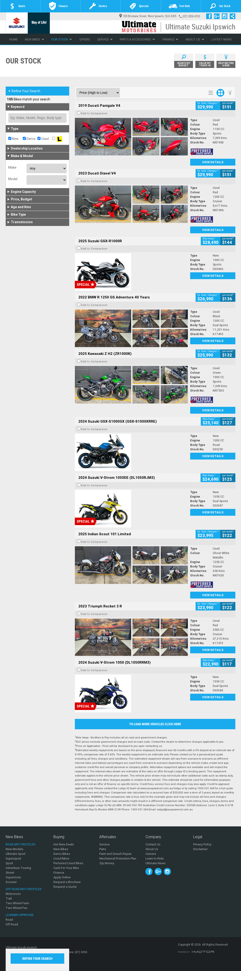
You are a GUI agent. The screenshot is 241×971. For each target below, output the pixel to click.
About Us (194, 39)
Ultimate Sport (15, 854)
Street (10, 873)
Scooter (11, 882)
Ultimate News (155, 863)
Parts (102, 849)
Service (105, 39)
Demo (29, 139)
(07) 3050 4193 (191, 16)
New (13, 139)
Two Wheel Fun (16, 908)
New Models (14, 849)
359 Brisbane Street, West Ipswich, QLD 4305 (147, 16)
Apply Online (62, 877)
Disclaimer (200, 849)
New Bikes (34, 39)
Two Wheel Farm (17, 903)
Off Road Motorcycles (24, 889)
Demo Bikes (61, 854)
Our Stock (61, 39)
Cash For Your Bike (66, 868)
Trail (9, 898)
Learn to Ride (154, 858)
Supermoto (13, 877)
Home (13, 39)
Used (43, 139)
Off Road (12, 924)
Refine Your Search (24, 91)
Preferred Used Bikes (68, 863)
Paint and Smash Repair (115, 854)
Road (9, 920)
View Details (213, 162)
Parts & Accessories (137, 39)
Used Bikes (61, 858)
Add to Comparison (94, 113)
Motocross (13, 894)
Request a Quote (65, 887)
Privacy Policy (202, 844)
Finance (170, 39)
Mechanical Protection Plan (117, 858)
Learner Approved (20, 915)
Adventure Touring (18, 868)
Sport (9, 863)
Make (12, 167)
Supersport (13, 858)
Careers (150, 854)
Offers (84, 39)
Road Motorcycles (21, 844)
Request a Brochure (67, 882)
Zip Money (106, 863)
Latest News (222, 39)
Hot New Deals (63, 844)
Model (12, 179)
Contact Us (153, 844)
